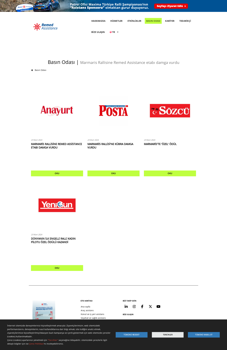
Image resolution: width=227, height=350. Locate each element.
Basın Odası (38, 51)
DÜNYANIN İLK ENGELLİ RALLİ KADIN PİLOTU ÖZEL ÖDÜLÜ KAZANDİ (53, 221)
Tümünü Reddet (132, 334)
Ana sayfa (78, 288)
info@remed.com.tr (174, 306)
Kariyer (77, 314)
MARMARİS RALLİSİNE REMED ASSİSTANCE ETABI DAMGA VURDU (56, 127)
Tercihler (168, 334)
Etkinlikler (78, 307)
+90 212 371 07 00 (176, 299)
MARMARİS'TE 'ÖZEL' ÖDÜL (160, 125)
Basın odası (79, 311)
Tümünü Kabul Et (204, 334)
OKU (57, 155)
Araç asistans (80, 292)
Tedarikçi (78, 318)
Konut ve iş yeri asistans (85, 296)
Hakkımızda (79, 303)
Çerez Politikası (36, 343)
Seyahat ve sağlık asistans (86, 299)
